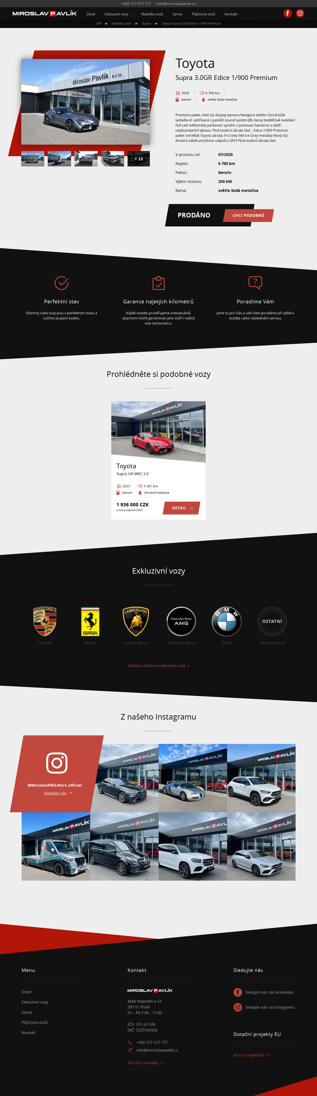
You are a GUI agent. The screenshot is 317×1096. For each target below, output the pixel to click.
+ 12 (139, 158)
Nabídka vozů (152, 14)
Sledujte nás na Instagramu (270, 1007)
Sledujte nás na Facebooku (269, 992)
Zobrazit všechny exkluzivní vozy (156, 665)
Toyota (146, 23)
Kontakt (231, 14)
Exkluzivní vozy (116, 14)
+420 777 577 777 (136, 3)
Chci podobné (248, 215)
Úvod (90, 14)
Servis (177, 14)
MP (98, 23)
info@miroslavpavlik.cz (176, 3)
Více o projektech (249, 1055)
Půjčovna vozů (203, 14)
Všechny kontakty (143, 1063)
